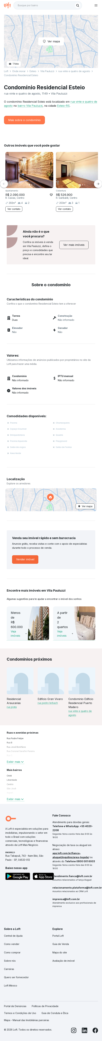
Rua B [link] (9, 742)
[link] (74, 245)
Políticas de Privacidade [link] (45, 1006)
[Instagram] (73, 1031)
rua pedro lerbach (48, 702)
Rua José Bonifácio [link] (16, 747)
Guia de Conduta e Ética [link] (55, 1013)
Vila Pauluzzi (47, 71)
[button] (51, 499)
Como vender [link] (11, 944)
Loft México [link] (10, 985)
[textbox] (47, 5)
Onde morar (19, 71)
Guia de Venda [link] (60, 944)
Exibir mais (15, 762)
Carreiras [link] (9, 969)
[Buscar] (77, 5)
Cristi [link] (9, 775)
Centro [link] (10, 784)
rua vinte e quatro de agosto (74, 71)
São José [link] (11, 788)
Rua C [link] (9, 755)
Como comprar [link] (12, 952)
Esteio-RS (63, 105)
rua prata (12, 707)
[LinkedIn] (84, 1031)
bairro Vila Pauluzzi (30, 105)
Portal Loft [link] (58, 935)
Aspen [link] (10, 792)
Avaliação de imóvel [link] (63, 960)
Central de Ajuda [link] (13, 935)
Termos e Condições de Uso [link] (20, 1013)
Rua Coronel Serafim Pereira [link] (21, 751)
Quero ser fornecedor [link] (16, 977)
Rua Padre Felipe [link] (15, 738)
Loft (6, 71)
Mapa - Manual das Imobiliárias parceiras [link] (26, 1020)
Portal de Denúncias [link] (15, 1006)
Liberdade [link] (12, 780)
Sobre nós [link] (10, 960)
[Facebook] (95, 1031)
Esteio (33, 71)
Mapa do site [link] (59, 952)
